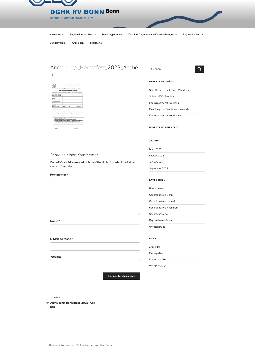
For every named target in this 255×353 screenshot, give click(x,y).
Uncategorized (157, 226)
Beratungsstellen (112, 34)
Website (55, 256)
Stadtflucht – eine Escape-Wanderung (170, 90)
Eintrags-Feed (156, 253)
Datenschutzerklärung (61, 345)
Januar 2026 (156, 161)
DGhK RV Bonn (77, 12)
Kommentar (59, 174)
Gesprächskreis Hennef (162, 201)
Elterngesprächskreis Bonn (164, 102)
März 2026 (155, 149)
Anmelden (78, 42)
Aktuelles (57, 34)
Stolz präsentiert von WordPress (94, 345)
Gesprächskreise (158, 213)
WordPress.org (157, 265)
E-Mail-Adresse (61, 239)
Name (55, 221)
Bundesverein (57, 42)
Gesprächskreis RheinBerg (163, 207)
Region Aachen (193, 34)
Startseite (96, 42)
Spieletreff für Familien (161, 96)
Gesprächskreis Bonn (161, 194)
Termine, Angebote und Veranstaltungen (152, 34)
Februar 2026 (156, 155)
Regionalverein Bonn (83, 34)
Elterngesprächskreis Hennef (165, 115)
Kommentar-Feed (158, 259)
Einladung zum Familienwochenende (169, 109)
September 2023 (158, 168)
